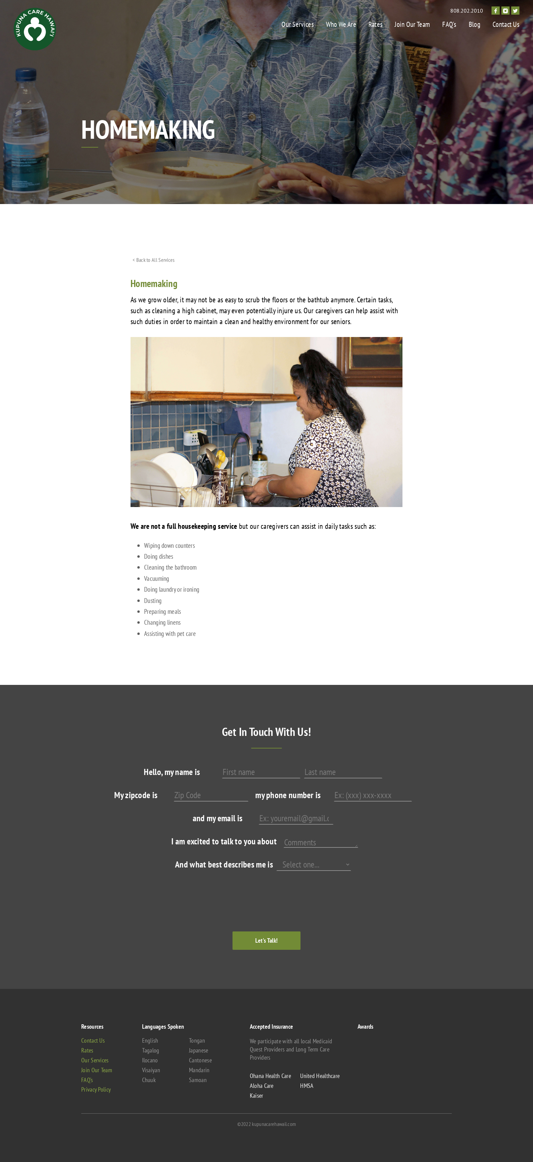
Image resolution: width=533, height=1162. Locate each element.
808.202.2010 (466, 10)
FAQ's (449, 24)
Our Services (297, 24)
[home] (35, 29)
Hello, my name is (172, 771)
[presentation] (254, 894)
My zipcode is (135, 794)
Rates (375, 24)
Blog (474, 24)
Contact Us (506, 24)
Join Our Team (412, 24)
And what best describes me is (224, 864)
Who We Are (341, 24)
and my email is (218, 818)
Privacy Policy (96, 1089)
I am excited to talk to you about (224, 841)
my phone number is (288, 794)
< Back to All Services (154, 259)
